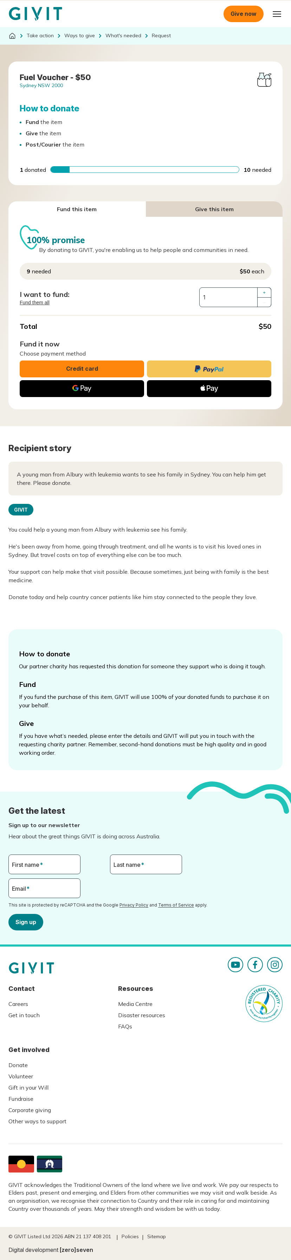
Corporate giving (29, 1109)
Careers (18, 1003)
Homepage (35, 14)
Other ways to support (37, 1121)
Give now (244, 13)
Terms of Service (176, 905)
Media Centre (135, 1003)
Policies (130, 1236)
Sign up (25, 921)
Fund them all (35, 302)
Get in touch (24, 1015)
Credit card (82, 368)
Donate (18, 1065)
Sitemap (156, 1236)
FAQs (125, 1026)
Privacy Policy (133, 905)
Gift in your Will (28, 1087)
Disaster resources (141, 1015)
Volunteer (20, 1076)
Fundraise (20, 1098)
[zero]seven (76, 1249)
